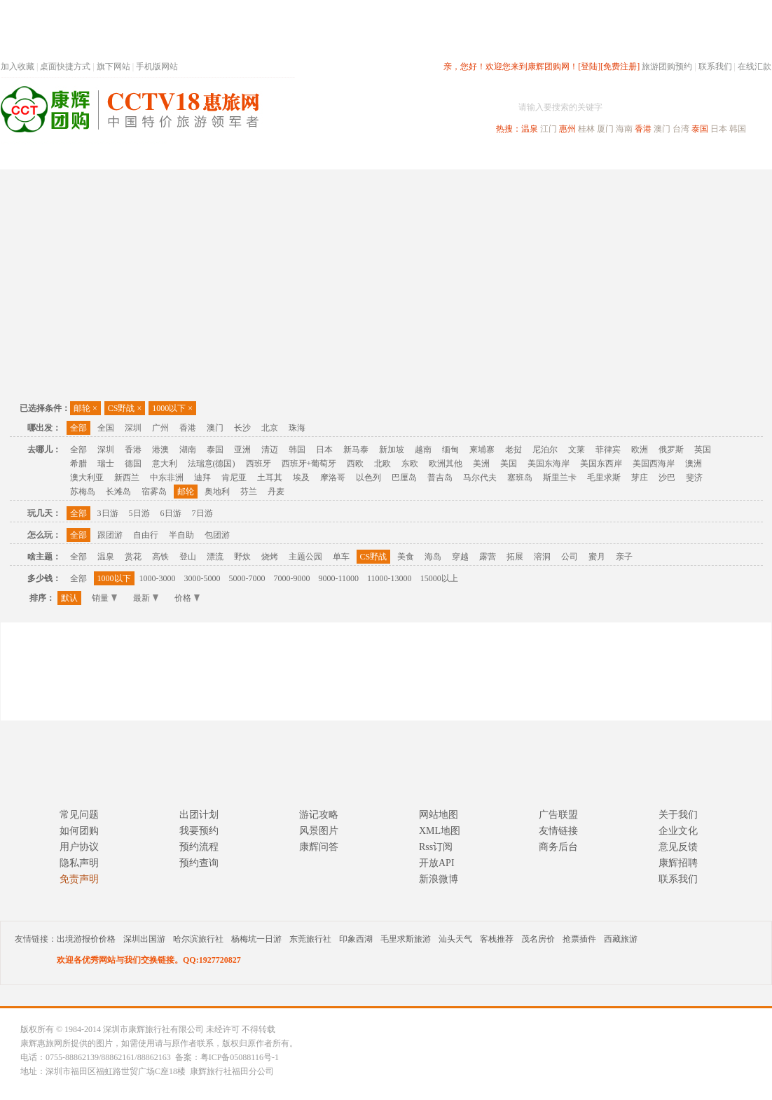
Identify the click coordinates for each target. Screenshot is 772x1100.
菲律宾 (608, 449)
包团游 (217, 535)
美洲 (481, 463)
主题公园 (305, 557)
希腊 (78, 463)
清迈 (269, 449)
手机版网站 (157, 66)
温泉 (529, 129)
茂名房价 (538, 939)
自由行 (145, 535)
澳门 (662, 129)
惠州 (567, 129)
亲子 (624, 557)
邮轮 (85, 408)
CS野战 (125, 408)
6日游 (170, 513)
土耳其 (269, 477)
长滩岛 (118, 491)
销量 (104, 598)
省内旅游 (369, 156)
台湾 (681, 129)
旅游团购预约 (667, 66)
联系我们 (715, 66)
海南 (624, 129)
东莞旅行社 (310, 939)
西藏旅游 (620, 939)
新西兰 (126, 477)
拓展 (514, 557)
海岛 (433, 557)
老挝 (513, 449)
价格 (187, 598)
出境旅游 (558, 156)
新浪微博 (438, 879)
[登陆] (589, 66)
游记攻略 (318, 814)
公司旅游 (737, 156)
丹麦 (276, 491)
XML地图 (439, 831)
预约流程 (199, 847)
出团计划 (199, 814)
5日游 (139, 513)
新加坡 (391, 449)
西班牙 (258, 463)
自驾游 (616, 156)
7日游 (202, 513)
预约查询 (199, 863)
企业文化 (678, 831)
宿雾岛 (154, 491)
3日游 (107, 513)
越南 (423, 449)
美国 (508, 463)
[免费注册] (620, 66)
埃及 (301, 477)
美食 (405, 557)
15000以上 (439, 578)
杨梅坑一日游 (256, 939)
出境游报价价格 (86, 939)
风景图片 (318, 831)
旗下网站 (113, 66)
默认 (69, 598)
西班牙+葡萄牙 (309, 463)
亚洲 (242, 449)
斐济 (694, 477)
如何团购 (79, 831)
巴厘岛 (404, 477)
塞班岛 (519, 477)
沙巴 (667, 477)
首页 (190, 156)
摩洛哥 (332, 477)
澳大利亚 (87, 477)
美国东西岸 (601, 463)
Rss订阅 (436, 847)
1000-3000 (157, 578)
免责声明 (79, 879)
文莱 (576, 449)
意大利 (164, 463)
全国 (105, 428)
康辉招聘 (678, 863)
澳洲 (693, 463)
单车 (341, 557)
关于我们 (678, 814)
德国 (133, 463)
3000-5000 (202, 578)
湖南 (187, 449)
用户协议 (79, 847)
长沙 (242, 428)
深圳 (133, 428)
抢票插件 (579, 939)
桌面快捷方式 (65, 66)
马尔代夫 (480, 477)
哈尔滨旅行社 (198, 939)
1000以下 (172, 408)
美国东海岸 (549, 463)
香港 (643, 129)
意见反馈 (678, 847)
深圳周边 (306, 156)
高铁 (160, 557)
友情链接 (558, 831)
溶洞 (542, 557)
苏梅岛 (82, 491)
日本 (718, 129)
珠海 (297, 428)
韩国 (737, 129)
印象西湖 (356, 939)
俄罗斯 (671, 449)
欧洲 (639, 449)
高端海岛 (674, 156)
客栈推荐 (496, 939)
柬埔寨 (482, 449)
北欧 (382, 463)
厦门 (605, 129)
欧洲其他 (445, 463)
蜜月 (596, 557)
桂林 (586, 129)
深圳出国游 (144, 939)
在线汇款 (754, 66)
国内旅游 (432, 156)
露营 (487, 557)
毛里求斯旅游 (405, 939)
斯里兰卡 (560, 477)
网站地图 (438, 814)
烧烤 (269, 557)
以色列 (368, 477)
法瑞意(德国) (211, 463)
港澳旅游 (495, 156)
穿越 (460, 557)
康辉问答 (318, 847)
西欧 (355, 463)
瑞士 (105, 463)
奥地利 (217, 491)
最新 (145, 598)
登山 (187, 557)
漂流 (215, 557)
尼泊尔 (545, 449)
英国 (702, 449)
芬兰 (248, 491)
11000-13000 (389, 578)
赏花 (133, 557)
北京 (269, 428)
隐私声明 (79, 863)
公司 (569, 557)
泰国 (699, 129)
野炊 (242, 557)
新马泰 (355, 449)
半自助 (181, 535)
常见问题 (79, 814)
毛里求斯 (604, 477)
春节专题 (243, 156)
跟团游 (110, 535)
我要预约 (199, 831)
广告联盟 (558, 814)
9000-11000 (339, 578)
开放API (437, 863)
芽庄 (639, 477)
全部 (78, 428)
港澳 (160, 449)
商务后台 (558, 847)
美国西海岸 (654, 463)
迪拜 (202, 477)
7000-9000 (292, 578)
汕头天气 (455, 939)
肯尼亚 (234, 477)
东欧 (409, 463)
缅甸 (450, 449)
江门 (548, 129)
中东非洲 (167, 477)
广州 (160, 428)
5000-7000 (247, 578)
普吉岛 (440, 477)
